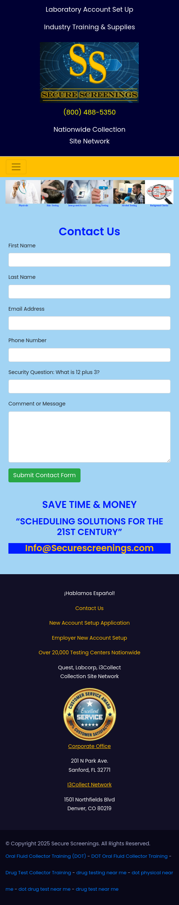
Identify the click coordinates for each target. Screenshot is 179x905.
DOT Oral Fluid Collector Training (129, 856)
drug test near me (97, 889)
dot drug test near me (45, 889)
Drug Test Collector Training (38, 872)
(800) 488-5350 (89, 112)
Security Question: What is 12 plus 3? (54, 372)
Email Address (26, 309)
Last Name (22, 277)
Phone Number (27, 340)
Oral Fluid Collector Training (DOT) (45, 856)
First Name (22, 245)
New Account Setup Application (89, 623)
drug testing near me (101, 872)
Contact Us (89, 608)
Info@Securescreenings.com (89, 548)
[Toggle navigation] (16, 167)
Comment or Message (37, 403)
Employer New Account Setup (89, 638)
